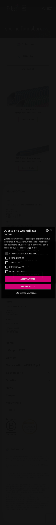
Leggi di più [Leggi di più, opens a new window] (32, 247)
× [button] (51, 230)
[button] (28, 293)
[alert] (28, 262)
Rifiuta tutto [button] (28, 286)
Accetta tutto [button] (27, 279)
